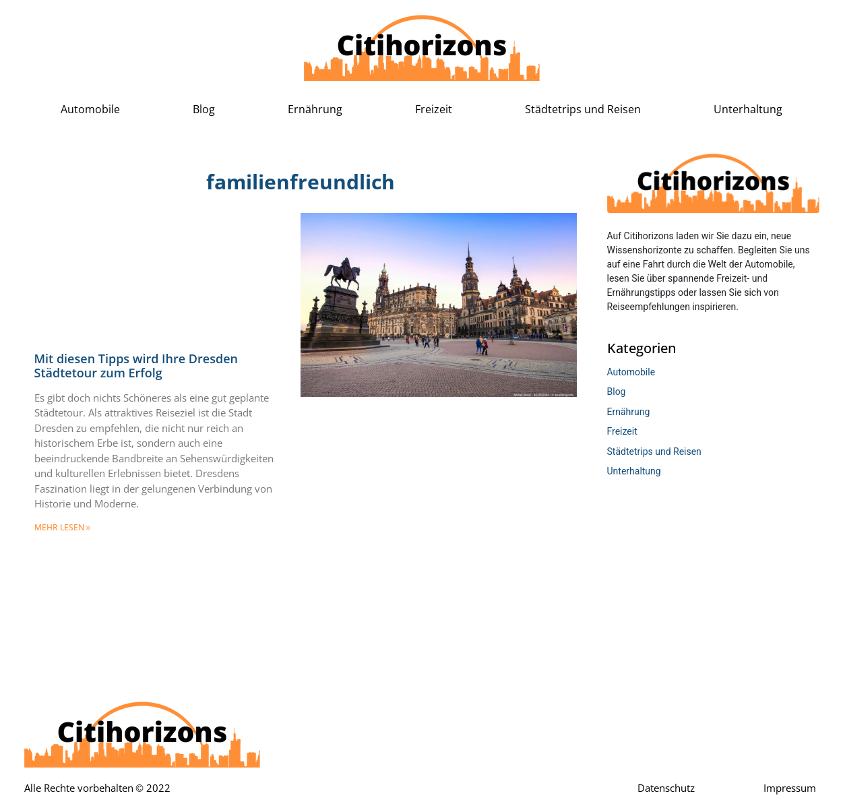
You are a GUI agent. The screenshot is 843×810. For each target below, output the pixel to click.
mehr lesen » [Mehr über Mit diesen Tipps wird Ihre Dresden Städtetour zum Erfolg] (62, 527)
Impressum (789, 788)
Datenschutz (666, 788)
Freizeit (433, 109)
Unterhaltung (748, 109)
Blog (204, 109)
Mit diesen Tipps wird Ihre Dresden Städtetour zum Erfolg (136, 365)
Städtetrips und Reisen (583, 109)
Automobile (90, 109)
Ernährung (315, 109)
